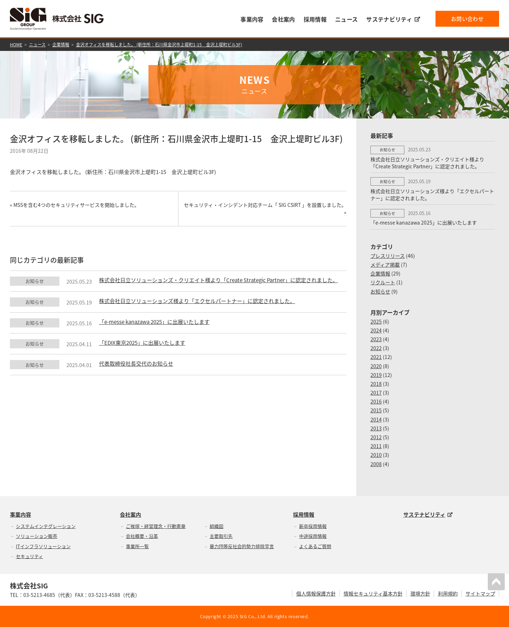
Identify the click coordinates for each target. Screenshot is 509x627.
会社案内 (283, 19)
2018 (376, 383)
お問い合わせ (467, 18)
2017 (376, 392)
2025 (376, 321)
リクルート (382, 282)
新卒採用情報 (313, 526)
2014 (376, 419)
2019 (376, 374)
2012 (376, 437)
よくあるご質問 (315, 546)
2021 (376, 356)
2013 (376, 428)
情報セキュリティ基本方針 (373, 593)
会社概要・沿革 (142, 536)
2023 (376, 339)
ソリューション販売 (36, 536)
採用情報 (315, 19)
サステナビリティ (393, 19)
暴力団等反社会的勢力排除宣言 (242, 546)
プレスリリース (387, 255)
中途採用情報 (313, 536)
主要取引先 (221, 536)
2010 (376, 454)
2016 (376, 401)
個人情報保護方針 (316, 593)
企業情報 (60, 44)
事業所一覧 (137, 546)
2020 (376, 366)
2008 (376, 464)
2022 (376, 348)
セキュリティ (29, 556)
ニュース (346, 19)
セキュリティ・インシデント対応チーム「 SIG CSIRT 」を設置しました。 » (265, 208)
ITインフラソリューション (43, 546)
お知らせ (380, 291)
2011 (376, 445)
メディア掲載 (385, 264)
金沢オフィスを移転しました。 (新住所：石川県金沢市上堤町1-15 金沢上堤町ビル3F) (159, 44)
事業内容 (251, 19)
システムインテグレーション (46, 526)
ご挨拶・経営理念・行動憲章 (156, 526)
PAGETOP (496, 581)
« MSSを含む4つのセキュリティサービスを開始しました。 (74, 204)
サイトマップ (480, 593)
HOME (16, 44)
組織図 (216, 526)
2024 (376, 330)
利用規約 (448, 593)
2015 (376, 410)
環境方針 (420, 593)
